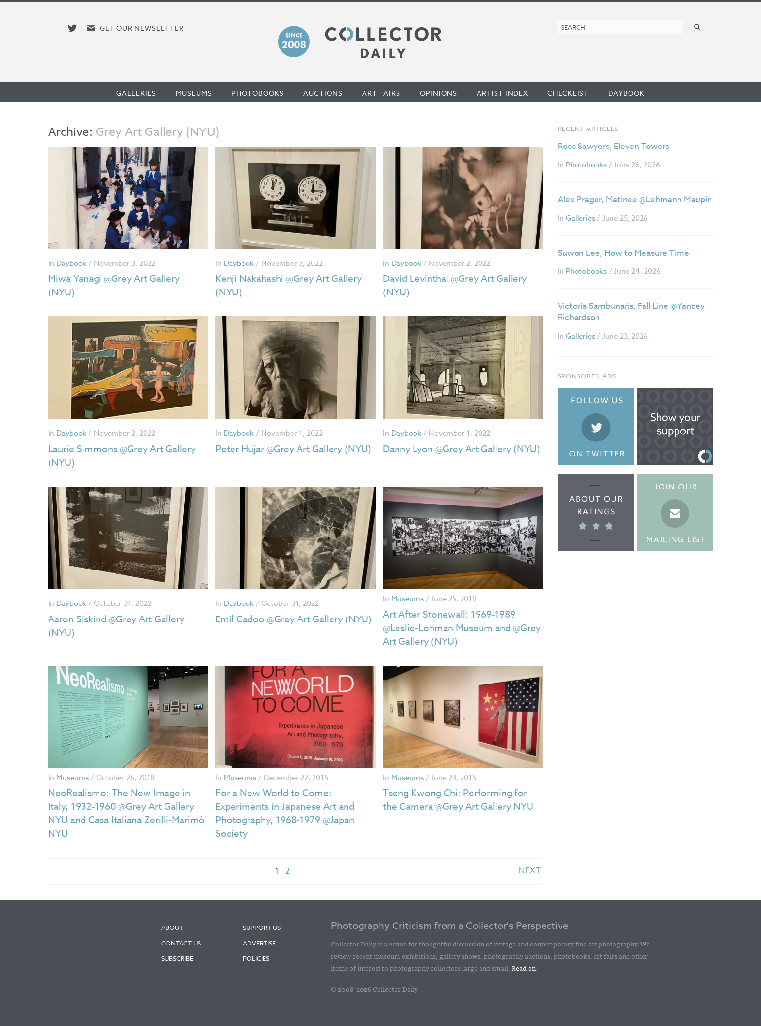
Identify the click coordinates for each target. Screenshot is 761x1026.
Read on (524, 967)
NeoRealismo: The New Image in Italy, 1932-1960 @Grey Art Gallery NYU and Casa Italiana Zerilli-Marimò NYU (124, 813)
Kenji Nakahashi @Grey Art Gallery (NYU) (292, 285)
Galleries (136, 93)
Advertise (259, 943)
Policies (256, 958)
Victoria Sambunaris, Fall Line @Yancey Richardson (631, 312)
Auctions (323, 93)
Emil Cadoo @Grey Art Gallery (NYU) (281, 626)
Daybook (626, 93)
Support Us (262, 927)
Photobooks (258, 93)
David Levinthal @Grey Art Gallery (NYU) (459, 285)
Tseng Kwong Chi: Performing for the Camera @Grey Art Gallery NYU (462, 800)
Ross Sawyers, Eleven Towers (613, 146)
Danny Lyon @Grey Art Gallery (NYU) (451, 456)
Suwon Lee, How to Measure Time (623, 253)
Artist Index (502, 93)
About (172, 927)
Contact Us (181, 943)
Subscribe (177, 958)
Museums (194, 93)
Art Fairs (381, 93)
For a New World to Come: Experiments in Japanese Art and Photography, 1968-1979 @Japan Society (289, 813)
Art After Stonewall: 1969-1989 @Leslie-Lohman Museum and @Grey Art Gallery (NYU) (452, 628)
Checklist (568, 93)
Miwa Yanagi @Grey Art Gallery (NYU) (117, 285)
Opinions (438, 93)
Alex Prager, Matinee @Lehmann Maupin (635, 200)
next (530, 871)
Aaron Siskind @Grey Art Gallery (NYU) (120, 626)
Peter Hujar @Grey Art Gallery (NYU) (281, 456)
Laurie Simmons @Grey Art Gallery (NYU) (125, 456)
